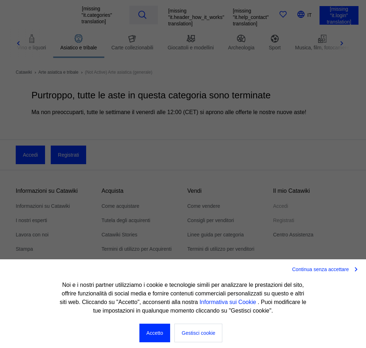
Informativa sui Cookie (228, 302)
